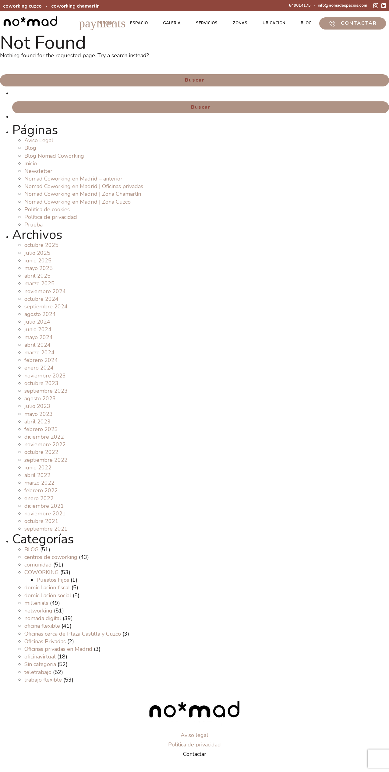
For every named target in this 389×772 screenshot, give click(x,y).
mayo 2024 (38, 337)
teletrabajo (37, 672)
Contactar (194, 754)
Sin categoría (40, 664)
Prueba (33, 224)
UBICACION (274, 23)
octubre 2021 (41, 521)
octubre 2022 (41, 452)
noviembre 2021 (45, 513)
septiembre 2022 (46, 460)
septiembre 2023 (46, 391)
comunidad (38, 564)
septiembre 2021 (46, 528)
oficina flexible (42, 626)
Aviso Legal (38, 140)
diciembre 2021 (44, 506)
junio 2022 (37, 467)
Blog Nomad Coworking (54, 156)
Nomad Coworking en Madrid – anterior (73, 178)
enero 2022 (39, 498)
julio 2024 (37, 321)
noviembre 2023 (45, 375)
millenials (36, 603)
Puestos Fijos (53, 580)
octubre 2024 (41, 299)
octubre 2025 (41, 245)
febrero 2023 (41, 429)
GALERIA (172, 23)
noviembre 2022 (45, 444)
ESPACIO (139, 23)
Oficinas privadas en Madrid (58, 649)
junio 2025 (37, 260)
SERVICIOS (206, 23)
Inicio (30, 163)
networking (38, 610)
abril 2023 (37, 421)
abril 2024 (37, 345)
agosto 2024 (40, 314)
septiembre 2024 (46, 306)
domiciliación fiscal (47, 587)
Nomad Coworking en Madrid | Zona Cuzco (77, 201)
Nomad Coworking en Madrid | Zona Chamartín (82, 194)
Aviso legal (194, 735)
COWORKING (41, 572)
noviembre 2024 (45, 291)
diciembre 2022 (44, 436)
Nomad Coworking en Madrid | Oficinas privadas (83, 186)
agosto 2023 (40, 398)
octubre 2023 (41, 383)
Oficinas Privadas (45, 641)
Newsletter (38, 171)
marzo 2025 (39, 283)
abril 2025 (37, 275)
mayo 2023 (38, 414)
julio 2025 (37, 253)
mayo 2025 (38, 268)
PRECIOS (106, 23)
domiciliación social (47, 595)
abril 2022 (37, 475)
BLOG (306, 23)
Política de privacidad (50, 217)
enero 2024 (39, 367)
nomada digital (42, 618)
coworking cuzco (22, 6)
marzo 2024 (39, 352)
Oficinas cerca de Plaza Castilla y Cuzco (72, 633)
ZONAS (240, 23)
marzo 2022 (39, 482)
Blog (30, 148)
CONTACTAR (352, 23)
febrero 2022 (41, 490)
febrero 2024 (41, 360)
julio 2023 (37, 406)
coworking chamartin (75, 6)
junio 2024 (37, 329)
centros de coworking (50, 557)
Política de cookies (47, 209)
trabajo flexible (43, 679)
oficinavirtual (40, 656)
